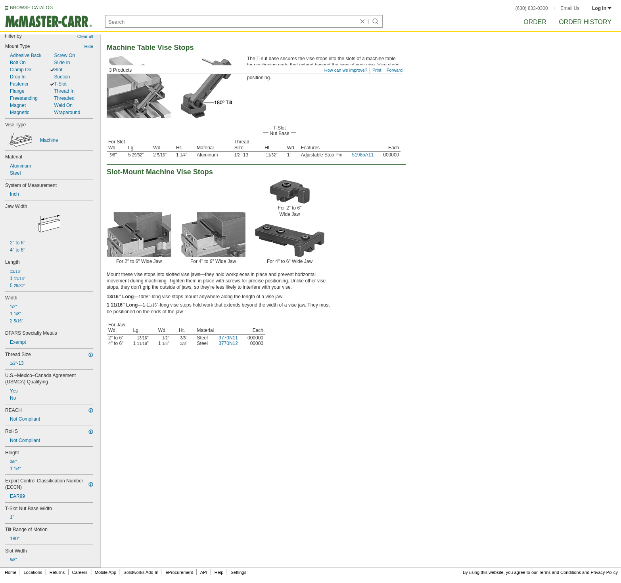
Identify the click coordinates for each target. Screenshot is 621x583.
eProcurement (179, 572)
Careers (79, 572)
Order (534, 22)
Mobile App (105, 572)
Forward (394, 70)
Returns (57, 572)
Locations (33, 572)
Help (219, 572)
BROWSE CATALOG (31, 7)
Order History (585, 22)
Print (376, 70)
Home (10, 572)
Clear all (85, 36)
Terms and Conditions (560, 572)
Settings (238, 572)
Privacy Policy (604, 572)
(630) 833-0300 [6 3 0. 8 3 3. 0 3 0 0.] (532, 8)
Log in (601, 8)
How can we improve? (345, 70)
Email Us (569, 8)
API (203, 572)
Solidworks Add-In (140, 572)
